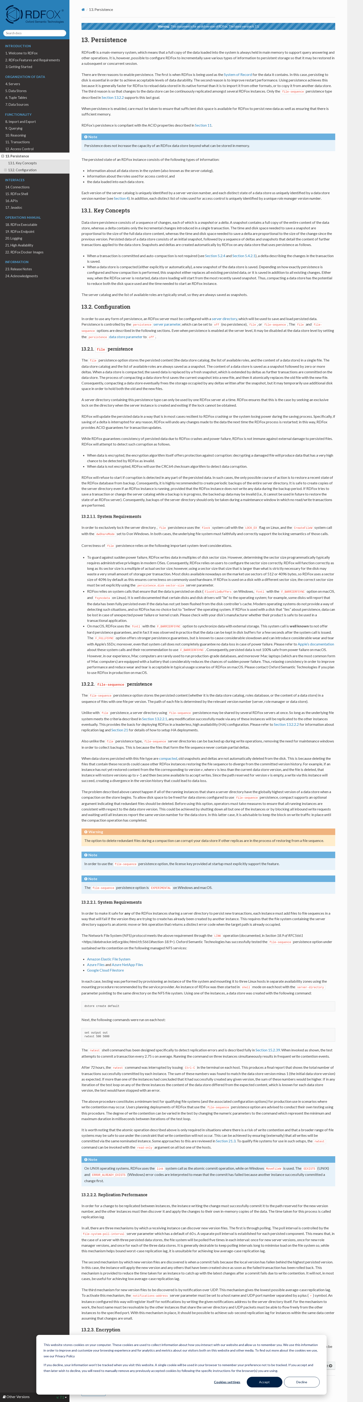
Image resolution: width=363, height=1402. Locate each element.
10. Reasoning (15, 135)
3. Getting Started (18, 67)
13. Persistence (15, 156)
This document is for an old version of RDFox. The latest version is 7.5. (208, 26)
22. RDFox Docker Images (24, 252)
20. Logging (13, 238)
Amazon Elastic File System (108, 959)
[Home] (83, 9)
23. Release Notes (18, 269)
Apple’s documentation (316, 644)
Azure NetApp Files (127, 964)
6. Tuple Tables (16, 98)
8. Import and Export (20, 122)
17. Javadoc (13, 207)
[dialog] (181, 1365)
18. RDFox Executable (21, 225)
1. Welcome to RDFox (21, 53)
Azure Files (96, 964)
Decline (301, 1382)
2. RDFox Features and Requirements (32, 60)
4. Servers (12, 84)
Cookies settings (227, 1382)
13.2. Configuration (20, 170)
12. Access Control (19, 149)
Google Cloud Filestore (105, 970)
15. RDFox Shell (16, 194)
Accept (264, 1382)
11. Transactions (17, 142)
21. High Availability (19, 245)
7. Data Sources (17, 104)
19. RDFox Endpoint (19, 232)
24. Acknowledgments (21, 276)
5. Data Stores (16, 91)
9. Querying (13, 128)
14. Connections (17, 187)
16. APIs (11, 201)
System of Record (238, 74)
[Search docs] (34, 33)
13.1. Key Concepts (22, 163)
